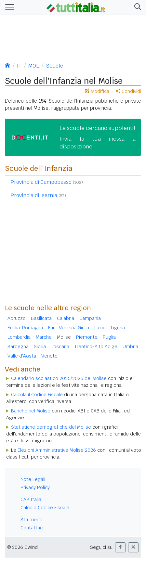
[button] (136, 7)
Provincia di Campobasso (41, 182)
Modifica (97, 91)
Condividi (128, 91)
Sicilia (40, 346)
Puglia (109, 337)
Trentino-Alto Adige (95, 346)
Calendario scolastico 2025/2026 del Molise (59, 378)
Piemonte (87, 337)
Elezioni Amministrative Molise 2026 (57, 450)
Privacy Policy (35, 487)
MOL (33, 65)
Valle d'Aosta (21, 356)
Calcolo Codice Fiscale (44, 508)
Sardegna (18, 346)
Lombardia (19, 337)
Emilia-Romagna (25, 328)
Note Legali (32, 479)
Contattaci (32, 528)
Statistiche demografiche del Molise (51, 427)
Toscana (60, 346)
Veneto (49, 356)
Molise (64, 337)
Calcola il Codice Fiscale (37, 395)
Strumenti (31, 520)
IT (19, 65)
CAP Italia (30, 499)
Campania (90, 318)
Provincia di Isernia (33, 195)
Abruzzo (16, 318)
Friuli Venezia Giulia (68, 328)
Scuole (54, 65)
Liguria (118, 328)
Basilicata (41, 318)
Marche (44, 337)
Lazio (100, 328)
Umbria (130, 346)
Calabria (65, 318)
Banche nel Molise (30, 411)
